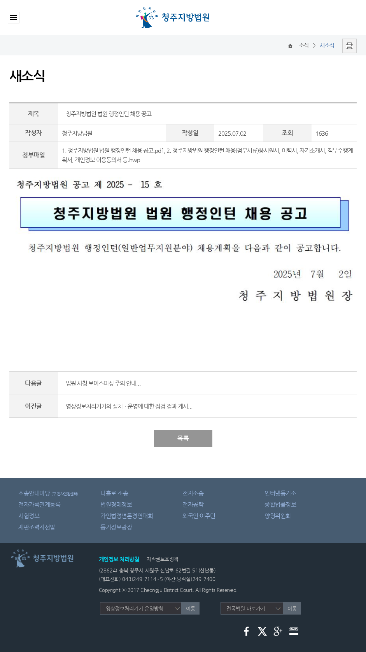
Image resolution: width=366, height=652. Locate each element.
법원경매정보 (116, 504)
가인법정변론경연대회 (126, 515)
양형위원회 (277, 515)
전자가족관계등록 (39, 504)
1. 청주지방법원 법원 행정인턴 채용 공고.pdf (112, 150)
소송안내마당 (48, 493)
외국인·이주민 (198, 515)
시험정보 (28, 515)
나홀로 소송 (114, 493)
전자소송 (192, 493)
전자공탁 (192, 504)
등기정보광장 (116, 527)
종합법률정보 (280, 504)
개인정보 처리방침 (119, 559)
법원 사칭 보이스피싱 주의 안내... (103, 383)
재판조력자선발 (36, 527)
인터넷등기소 (280, 493)
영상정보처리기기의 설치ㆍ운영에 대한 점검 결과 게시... (129, 406)
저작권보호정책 (162, 559)
